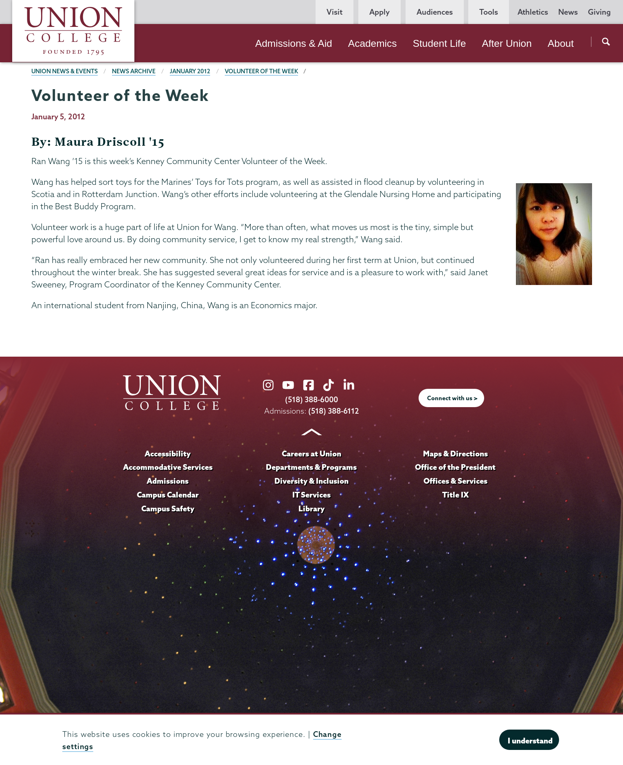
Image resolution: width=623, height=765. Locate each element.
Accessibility (168, 453)
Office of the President (455, 467)
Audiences (435, 12)
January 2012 (190, 71)
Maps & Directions (455, 453)
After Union (506, 43)
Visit (334, 12)
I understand (530, 740)
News (568, 12)
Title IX (455, 494)
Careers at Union (311, 453)
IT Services (311, 494)
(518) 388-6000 (311, 399)
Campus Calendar (168, 494)
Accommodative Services (168, 467)
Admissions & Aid (293, 43)
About (561, 43)
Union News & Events (64, 71)
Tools (488, 12)
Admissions (168, 480)
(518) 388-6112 (333, 410)
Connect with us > (452, 398)
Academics (372, 43)
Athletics (533, 12)
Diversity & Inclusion (311, 480)
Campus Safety (167, 508)
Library (311, 508)
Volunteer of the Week (262, 71)
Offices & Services (455, 480)
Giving (599, 12)
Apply (379, 12)
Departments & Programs (311, 467)
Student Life (439, 43)
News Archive (134, 71)
